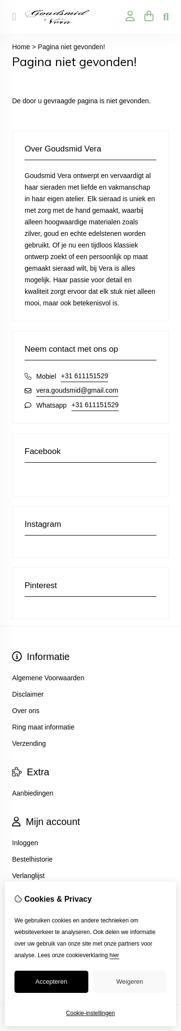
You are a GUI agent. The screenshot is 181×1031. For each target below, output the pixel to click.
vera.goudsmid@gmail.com (77, 390)
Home (21, 47)
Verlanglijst (28, 876)
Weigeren (129, 981)
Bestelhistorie (32, 859)
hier (114, 955)
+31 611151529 (84, 376)
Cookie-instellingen (90, 1013)
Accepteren (51, 981)
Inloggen (25, 843)
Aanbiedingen (33, 793)
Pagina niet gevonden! (71, 47)
